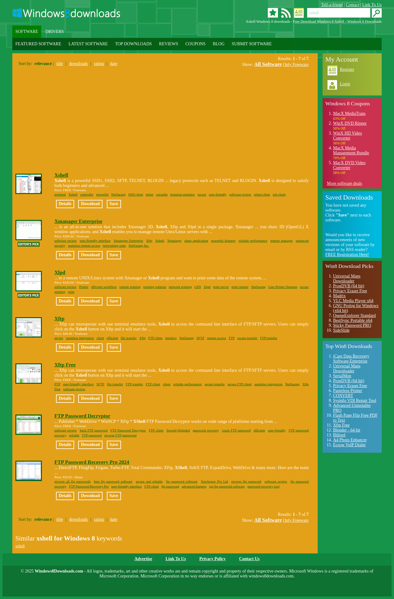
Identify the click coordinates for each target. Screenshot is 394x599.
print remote (239, 287)
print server (221, 287)
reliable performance (253, 240)
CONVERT (343, 395)
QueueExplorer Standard (354, 315)
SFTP (200, 338)
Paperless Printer (347, 390)
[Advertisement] (67, 118)
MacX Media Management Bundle (351, 150)
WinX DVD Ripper (350, 123)
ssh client (279, 194)
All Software (268, 64)
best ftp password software (113, 481)
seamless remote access (84, 245)
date (113, 63)
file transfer (129, 338)
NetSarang (118, 194)
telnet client (262, 194)
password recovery (206, 430)
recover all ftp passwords (72, 481)
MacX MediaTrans (349, 113)
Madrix (339, 295)
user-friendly (218, 194)
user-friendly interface (95, 240)
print (71, 291)
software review (240, 194)
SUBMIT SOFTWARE (252, 44)
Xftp (149, 240)
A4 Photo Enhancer (350, 440)
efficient (112, 338)
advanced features (194, 486)
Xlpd (59, 272)
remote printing (130, 287)
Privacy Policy (212, 559)
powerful (102, 194)
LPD (198, 287)
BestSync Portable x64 (352, 320)
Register (347, 69)
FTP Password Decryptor (82, 416)
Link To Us (372, 4)
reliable (74, 435)
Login (345, 84)
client (100, 338)
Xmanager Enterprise (78, 221)
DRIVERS (54, 31)
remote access (216, 338)
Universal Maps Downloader (346, 278)
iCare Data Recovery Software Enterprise (351, 358)
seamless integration (80, 338)
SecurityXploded (178, 430)
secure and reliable (149, 481)
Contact (352, 4)
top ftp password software (227, 486)
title (59, 63)
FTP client (155, 338)
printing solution (154, 287)
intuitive (171, 338)
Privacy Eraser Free (350, 291)
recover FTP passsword (120, 435)
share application (196, 240)
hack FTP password (93, 430)
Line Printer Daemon (282, 287)
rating (99, 63)
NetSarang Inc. (138, 245)
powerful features (223, 240)
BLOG (218, 44)
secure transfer (247, 338)
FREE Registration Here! (347, 254)
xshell (20, 546)
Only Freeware (296, 64)
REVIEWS (168, 44)
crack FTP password (236, 430)
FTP (232, 338)
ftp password (170, 486)
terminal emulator (182, 194)
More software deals (344, 183)
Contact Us (249, 559)
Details (65, 203)
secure (202, 194)
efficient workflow (104, 287)
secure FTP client (239, 384)
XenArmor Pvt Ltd (214, 481)
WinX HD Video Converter (347, 135)
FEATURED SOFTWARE (38, 44)
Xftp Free (65, 365)
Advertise (143, 559)
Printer (83, 287)
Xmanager (174, 240)
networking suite (114, 245)
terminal (60, 194)
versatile (162, 194)
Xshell (61, 175)
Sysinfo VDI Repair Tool (354, 400)
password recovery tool (263, 486)
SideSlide (341, 330)
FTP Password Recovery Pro (89, 486)
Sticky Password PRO (352, 325)
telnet (149, 194)
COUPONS (195, 44)
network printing (180, 287)
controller (87, 194)
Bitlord (339, 435)
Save (114, 203)
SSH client (135, 194)
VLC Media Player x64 (353, 300)
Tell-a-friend (332, 4)
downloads (78, 63)
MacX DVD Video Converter (349, 165)
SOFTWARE (26, 31)
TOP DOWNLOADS (133, 44)
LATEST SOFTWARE (88, 44)
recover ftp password (246, 481)
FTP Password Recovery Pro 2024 (91, 462)
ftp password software (182, 481)
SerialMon (342, 376)
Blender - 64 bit (346, 430)
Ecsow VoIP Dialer (349, 445)
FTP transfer (268, 338)
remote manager (281, 240)
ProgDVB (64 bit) (348, 286)
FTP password (92, 435)
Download (90, 203)
